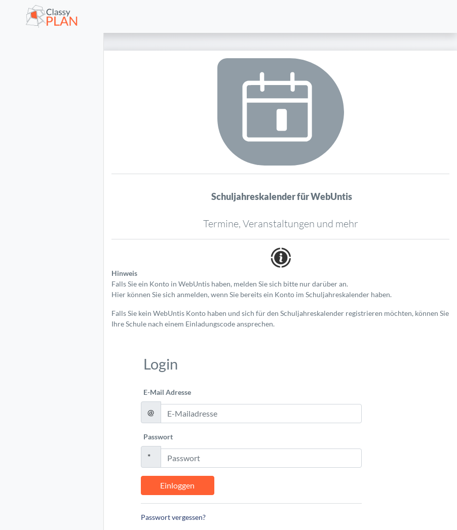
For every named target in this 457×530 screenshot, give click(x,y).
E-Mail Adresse (167, 392)
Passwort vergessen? (173, 517)
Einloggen (177, 485)
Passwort (158, 436)
